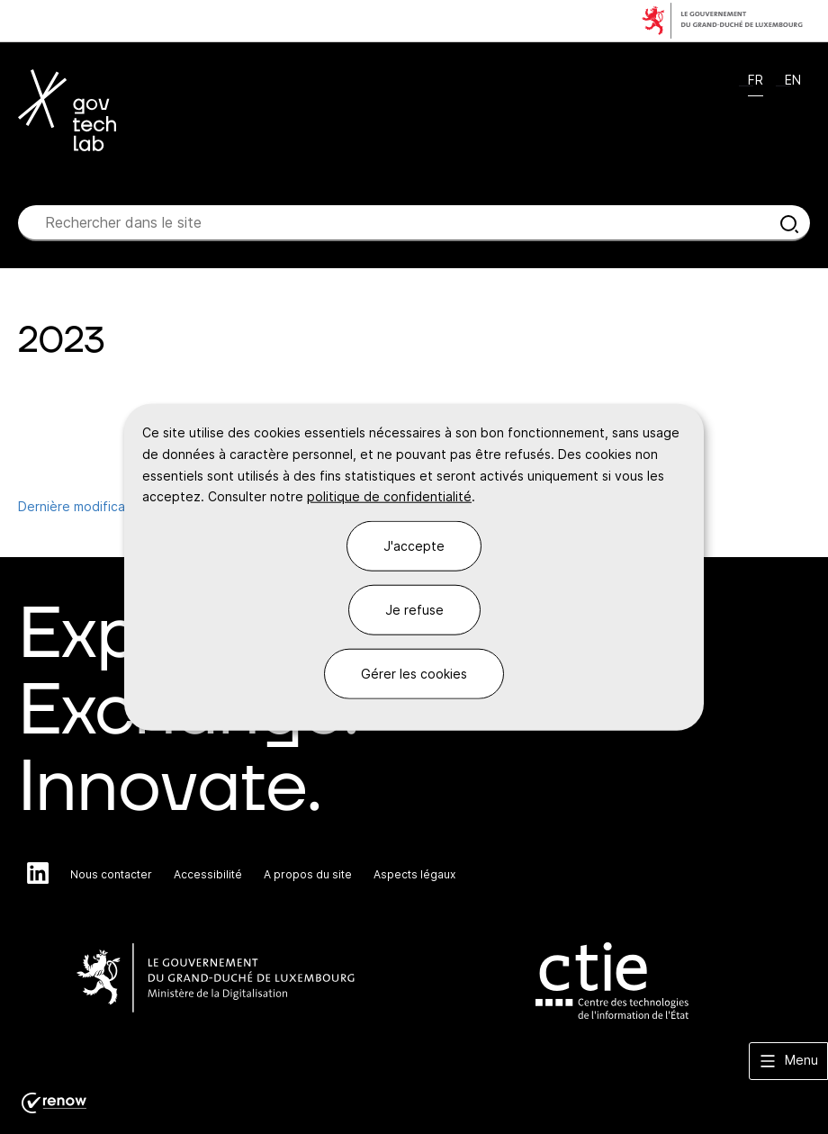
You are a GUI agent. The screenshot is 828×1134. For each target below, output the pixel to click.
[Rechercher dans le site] (789, 223)
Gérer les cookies (414, 672)
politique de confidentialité (389, 496)
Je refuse (414, 609)
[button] (788, 1061)
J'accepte (414, 546)
